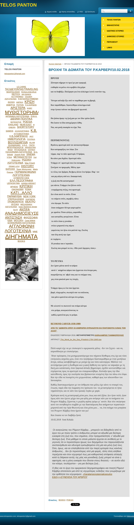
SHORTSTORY (25, 127)
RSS (81, 12)
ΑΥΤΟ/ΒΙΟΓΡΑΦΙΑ (21, 134)
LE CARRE (21, 87)
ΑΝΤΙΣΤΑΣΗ (13, 217)
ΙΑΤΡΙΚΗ (31, 150)
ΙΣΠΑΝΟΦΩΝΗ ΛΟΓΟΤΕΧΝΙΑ (21, 223)
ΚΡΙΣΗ (29, 102)
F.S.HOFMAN (30, 105)
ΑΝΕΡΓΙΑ (10, 105)
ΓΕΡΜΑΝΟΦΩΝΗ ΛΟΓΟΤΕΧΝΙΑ (24, 173)
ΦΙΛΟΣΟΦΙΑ (31, 217)
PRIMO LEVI (14, 166)
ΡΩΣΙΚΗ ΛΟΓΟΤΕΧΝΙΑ (19, 161)
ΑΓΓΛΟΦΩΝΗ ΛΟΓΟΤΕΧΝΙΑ (19, 228)
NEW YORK (29, 196)
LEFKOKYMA (13, 183)
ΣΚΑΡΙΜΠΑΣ (30, 199)
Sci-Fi (15, 210)
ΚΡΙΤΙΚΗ (26, 186)
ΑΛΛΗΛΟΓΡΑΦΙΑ (22, 131)
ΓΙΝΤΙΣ (32, 145)
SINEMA (30, 154)
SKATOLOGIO (13, 92)
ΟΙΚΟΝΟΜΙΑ (18, 189)
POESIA (70, 500)
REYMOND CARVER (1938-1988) (66, 324)
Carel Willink (30, 220)
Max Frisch (30, 163)
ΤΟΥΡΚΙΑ (31, 139)
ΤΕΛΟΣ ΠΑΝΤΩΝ (55, 64)
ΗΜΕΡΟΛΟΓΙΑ (17, 139)
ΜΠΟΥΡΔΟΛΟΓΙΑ (15, 147)
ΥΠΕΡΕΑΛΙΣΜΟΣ (16, 199)
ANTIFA (24, 209)
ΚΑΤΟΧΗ (10, 169)
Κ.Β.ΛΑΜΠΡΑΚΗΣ (18, 136)
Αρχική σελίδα (52, 12)
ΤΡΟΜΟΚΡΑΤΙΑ (15, 201)
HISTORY (27, 166)
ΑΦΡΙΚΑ (19, 102)
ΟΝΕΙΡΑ (12, 127)
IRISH (10, 150)
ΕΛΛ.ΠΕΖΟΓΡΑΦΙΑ (21, 180)
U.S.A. (24, 145)
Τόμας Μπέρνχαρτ (23, 169)
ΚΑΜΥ (29, 108)
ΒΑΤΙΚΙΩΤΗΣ (16, 122)
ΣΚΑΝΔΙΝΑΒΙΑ (14, 145)
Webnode (130, 516)
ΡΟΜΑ (28, 189)
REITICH (16, 94)
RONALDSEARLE (28, 92)
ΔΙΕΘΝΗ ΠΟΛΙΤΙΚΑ (21, 118)
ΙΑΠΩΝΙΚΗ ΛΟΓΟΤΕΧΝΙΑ (17, 116)
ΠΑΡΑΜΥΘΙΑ (14, 196)
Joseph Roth (19, 154)
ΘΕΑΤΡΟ (30, 201)
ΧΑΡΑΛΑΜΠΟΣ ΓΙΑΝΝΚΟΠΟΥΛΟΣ (109, 335)
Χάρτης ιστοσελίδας (68, 12)
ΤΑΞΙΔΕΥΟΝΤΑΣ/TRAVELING (21, 89)
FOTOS (20, 105)
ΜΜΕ (35, 231)
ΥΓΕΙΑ (9, 157)
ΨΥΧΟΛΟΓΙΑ (20, 149)
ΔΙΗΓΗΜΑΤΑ (21, 236)
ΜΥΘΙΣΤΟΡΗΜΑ (22, 112)
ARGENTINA (30, 147)
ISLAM (32, 143)
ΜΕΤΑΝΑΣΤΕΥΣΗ (23, 157)
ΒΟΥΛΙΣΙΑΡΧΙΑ (18, 142)
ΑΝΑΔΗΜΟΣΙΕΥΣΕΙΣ (23, 213)
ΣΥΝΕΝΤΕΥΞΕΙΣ (21, 178)
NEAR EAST (26, 124)
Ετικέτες (53, 500)
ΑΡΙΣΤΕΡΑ (18, 108)
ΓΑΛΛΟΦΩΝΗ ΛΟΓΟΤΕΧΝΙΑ (19, 152)
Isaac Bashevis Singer (28, 207)
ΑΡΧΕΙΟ (14, 187)
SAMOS (9, 131)
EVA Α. (34, 116)
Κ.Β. (34, 130)
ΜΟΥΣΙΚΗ (18, 220)
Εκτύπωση (91, 12)
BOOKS (62, 500)
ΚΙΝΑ (10, 220)
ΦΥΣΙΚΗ (15, 204)
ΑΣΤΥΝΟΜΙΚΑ (17, 96)
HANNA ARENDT (28, 183)
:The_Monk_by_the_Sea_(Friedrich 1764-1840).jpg (80, 339)
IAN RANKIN (26, 94)
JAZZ (31, 136)
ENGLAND (13, 124)
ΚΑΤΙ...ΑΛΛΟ (21, 193)
